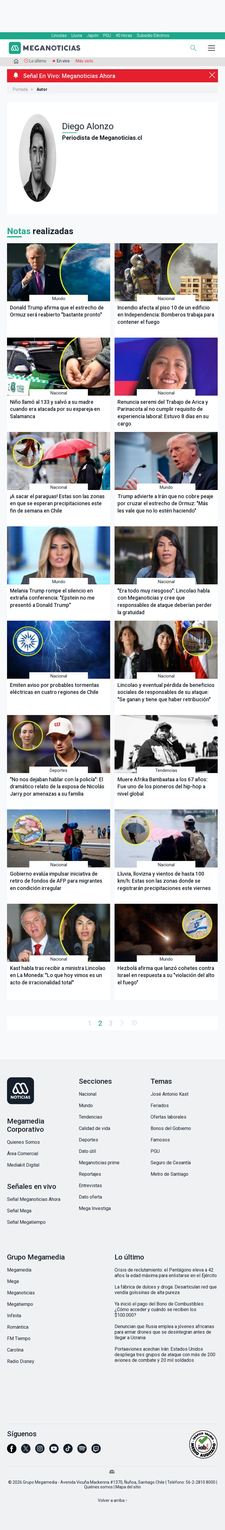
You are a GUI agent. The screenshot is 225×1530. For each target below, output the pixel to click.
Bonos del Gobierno (171, 1128)
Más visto (84, 61)
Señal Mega (19, 1211)
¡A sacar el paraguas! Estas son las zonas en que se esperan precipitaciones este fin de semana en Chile (57, 503)
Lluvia (76, 35)
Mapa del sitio (128, 1487)
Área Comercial (22, 1153)
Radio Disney (20, 1361)
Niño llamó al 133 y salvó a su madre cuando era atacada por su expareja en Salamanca (55, 409)
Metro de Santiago (169, 1174)
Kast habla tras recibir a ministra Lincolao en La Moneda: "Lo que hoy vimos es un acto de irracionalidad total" (57, 975)
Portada (20, 89)
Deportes (58, 770)
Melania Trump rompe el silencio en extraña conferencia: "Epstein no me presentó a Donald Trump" (52, 598)
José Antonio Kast (169, 1094)
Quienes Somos (23, 1142)
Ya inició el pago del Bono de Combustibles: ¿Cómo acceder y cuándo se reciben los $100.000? (159, 1309)
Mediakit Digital (23, 1165)
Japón (92, 35)
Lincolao (59, 35)
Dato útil (87, 1151)
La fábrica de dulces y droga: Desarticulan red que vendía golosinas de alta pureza (166, 1289)
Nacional (166, 298)
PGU (107, 35)
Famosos (160, 1140)
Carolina (15, 1350)
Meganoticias (21, 1293)
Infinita (14, 1315)
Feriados (160, 1105)
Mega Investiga (95, 1208)
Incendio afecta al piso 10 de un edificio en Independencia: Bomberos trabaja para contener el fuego (165, 315)
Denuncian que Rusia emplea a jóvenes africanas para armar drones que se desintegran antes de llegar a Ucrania (164, 1332)
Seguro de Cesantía (171, 1162)
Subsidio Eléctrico (153, 35)
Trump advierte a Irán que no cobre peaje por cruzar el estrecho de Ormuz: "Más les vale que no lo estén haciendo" (165, 503)
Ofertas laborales (168, 1117)
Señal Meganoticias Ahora (33, 1199)
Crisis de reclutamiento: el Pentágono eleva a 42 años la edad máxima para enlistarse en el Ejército (166, 1272)
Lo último (37, 61)
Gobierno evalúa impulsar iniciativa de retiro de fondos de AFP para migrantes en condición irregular (56, 881)
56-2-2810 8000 (200, 1482)
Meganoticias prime (99, 1162)
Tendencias (166, 770)
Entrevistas (90, 1185)
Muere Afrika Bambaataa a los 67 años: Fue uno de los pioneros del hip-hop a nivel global (162, 787)
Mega (13, 1281)
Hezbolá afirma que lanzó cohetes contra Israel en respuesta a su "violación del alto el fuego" (165, 975)
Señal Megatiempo (26, 1222)
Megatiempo (20, 1304)
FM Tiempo (18, 1338)
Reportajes (90, 1174)
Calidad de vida (94, 1128)
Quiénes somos (98, 1487)
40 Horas (124, 35)
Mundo (58, 298)
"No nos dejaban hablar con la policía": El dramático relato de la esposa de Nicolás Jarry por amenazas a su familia (57, 787)
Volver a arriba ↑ (112, 1500)
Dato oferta (90, 1197)
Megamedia (19, 1270)
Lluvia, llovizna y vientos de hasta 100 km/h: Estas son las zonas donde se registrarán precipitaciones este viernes (164, 881)
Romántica (17, 1327)
